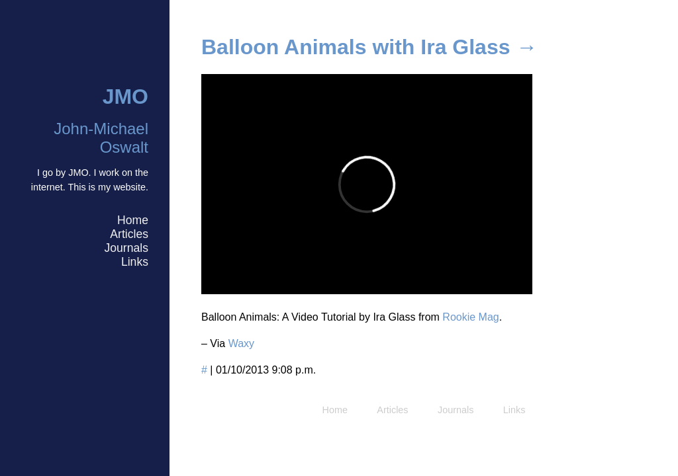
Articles (129, 234)
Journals (126, 248)
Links (134, 261)
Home (132, 220)
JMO (125, 96)
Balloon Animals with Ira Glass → (369, 47)
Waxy (241, 343)
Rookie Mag (470, 317)
